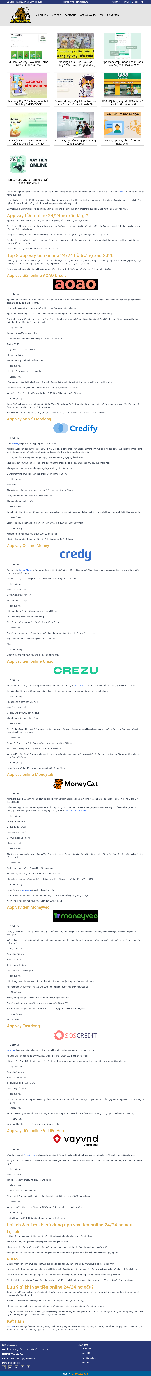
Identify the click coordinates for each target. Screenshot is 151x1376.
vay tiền (120, 192)
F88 (101, 15)
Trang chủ (87, 1349)
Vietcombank (72, 810)
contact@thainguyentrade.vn (22, 1358)
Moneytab (113, 15)
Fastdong (70, 15)
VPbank (82, 810)
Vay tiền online (89, 1358)
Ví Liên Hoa (42, 15)
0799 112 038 (16, 1354)
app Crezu (79, 685)
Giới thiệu (86, 1353)
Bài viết (10, 1326)
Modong (56, 15)
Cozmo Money (88, 15)
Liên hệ (85, 1362)
